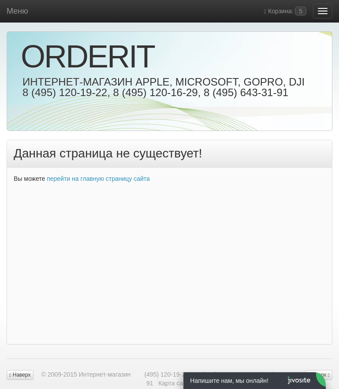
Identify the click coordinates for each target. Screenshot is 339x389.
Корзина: (285, 11)
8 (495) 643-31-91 (246, 92)
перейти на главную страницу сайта (98, 178)
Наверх (20, 375)
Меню (17, 11)
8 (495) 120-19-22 (64, 92)
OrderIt (87, 56)
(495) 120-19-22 (166, 374)
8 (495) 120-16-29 (155, 92)
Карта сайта (175, 383)
